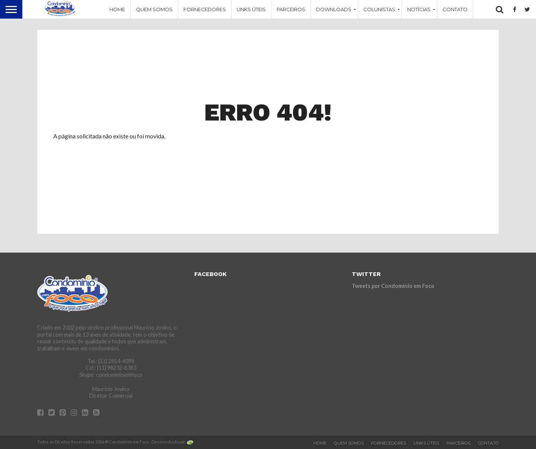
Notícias (419, 9)
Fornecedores (205, 9)
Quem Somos (154, 9)
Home (117, 9)
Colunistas (379, 9)
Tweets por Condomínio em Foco (393, 286)
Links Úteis (251, 9)
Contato (455, 9)
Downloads (333, 9)
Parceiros (291, 9)
